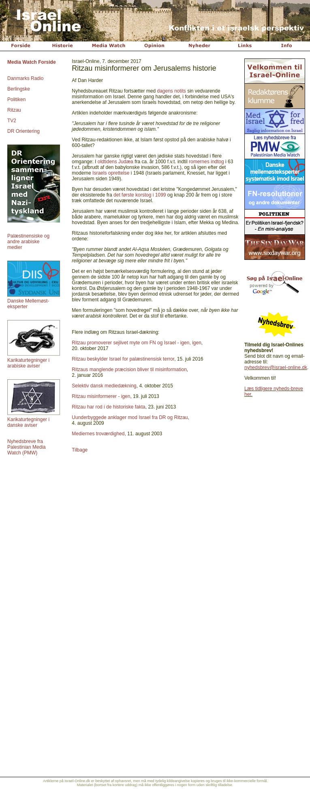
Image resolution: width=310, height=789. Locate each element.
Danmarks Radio (25, 78)
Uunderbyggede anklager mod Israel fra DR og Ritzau (130, 417)
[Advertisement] (155, 715)
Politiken (16, 99)
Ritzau (14, 110)
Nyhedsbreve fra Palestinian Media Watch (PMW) (26, 447)
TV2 (11, 120)
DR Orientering (23, 131)
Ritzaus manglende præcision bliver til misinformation (129, 369)
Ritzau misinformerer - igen (101, 396)
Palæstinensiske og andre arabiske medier (28, 241)
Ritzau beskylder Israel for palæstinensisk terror (123, 359)
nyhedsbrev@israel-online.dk (275, 367)
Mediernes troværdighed (98, 434)
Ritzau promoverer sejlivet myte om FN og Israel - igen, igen (136, 343)
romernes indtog (206, 161)
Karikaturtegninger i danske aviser (28, 422)
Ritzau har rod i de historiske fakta (108, 407)
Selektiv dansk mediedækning (104, 386)
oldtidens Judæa (115, 161)
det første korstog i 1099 (139, 195)
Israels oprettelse (110, 173)
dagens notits (171, 91)
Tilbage (80, 450)
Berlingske (18, 89)
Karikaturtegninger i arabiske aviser (28, 363)
